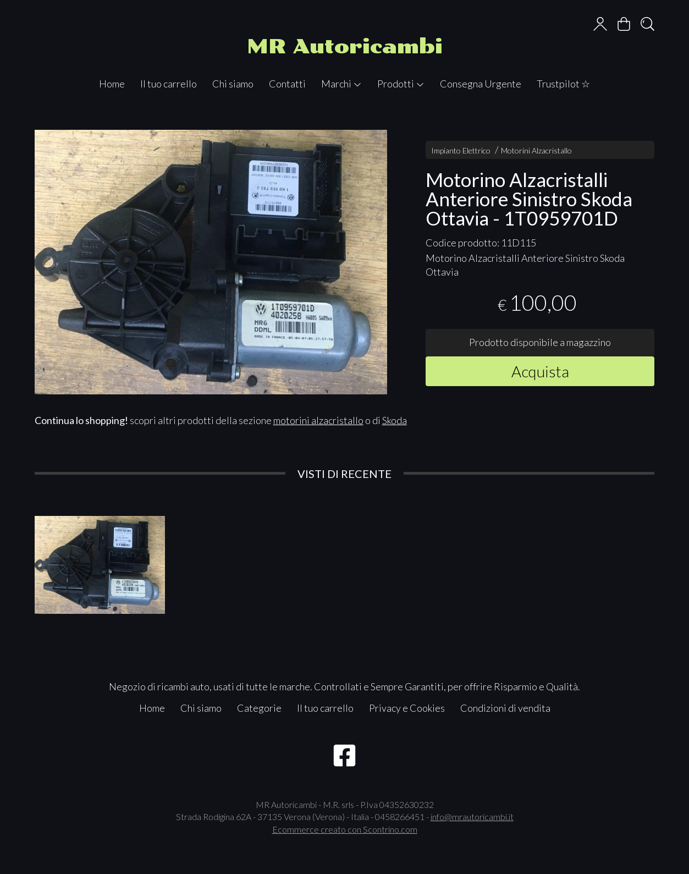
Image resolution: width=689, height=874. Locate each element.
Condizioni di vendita (505, 708)
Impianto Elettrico (460, 150)
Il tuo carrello (168, 84)
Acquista (540, 371)
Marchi (341, 84)
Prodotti (401, 84)
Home (112, 84)
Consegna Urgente (480, 84)
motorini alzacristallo (318, 420)
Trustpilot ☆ (563, 84)
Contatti (287, 84)
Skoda (394, 420)
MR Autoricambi (345, 46)
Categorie (259, 708)
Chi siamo (232, 84)
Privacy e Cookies (407, 708)
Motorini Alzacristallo (536, 150)
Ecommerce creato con (344, 829)
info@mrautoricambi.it (472, 816)
